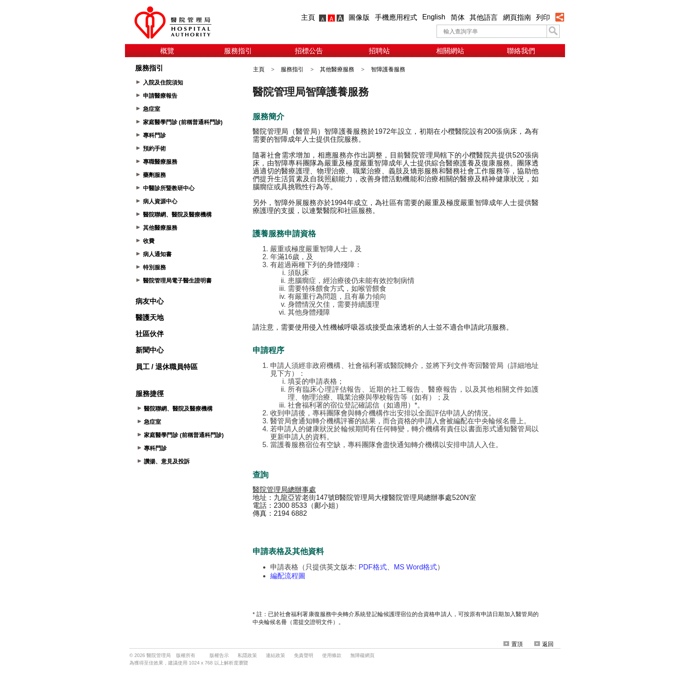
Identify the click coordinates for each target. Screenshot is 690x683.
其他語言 (484, 17)
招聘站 (379, 51)
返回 (544, 644)
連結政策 (275, 655)
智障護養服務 (388, 69)
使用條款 (331, 655)
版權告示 (219, 655)
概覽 (167, 51)
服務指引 (238, 51)
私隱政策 (247, 655)
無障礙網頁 (362, 655)
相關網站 (450, 51)
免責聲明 (303, 655)
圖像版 (359, 17)
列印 (543, 17)
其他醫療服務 (337, 69)
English (433, 17)
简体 (458, 17)
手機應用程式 (396, 17)
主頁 (308, 17)
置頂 (513, 644)
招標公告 (309, 51)
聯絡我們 (521, 51)
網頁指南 (517, 17)
